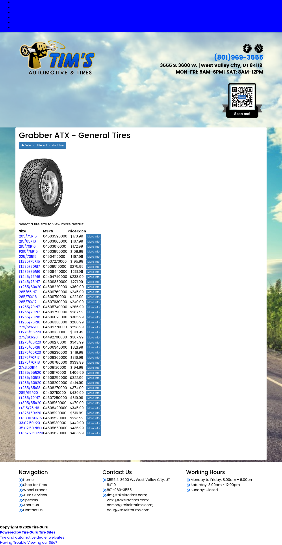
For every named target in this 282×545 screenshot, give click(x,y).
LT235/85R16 (29, 271)
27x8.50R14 (28, 367)
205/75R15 (28, 236)
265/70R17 (27, 301)
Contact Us (145, 27)
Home (28, 479)
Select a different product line (42, 145)
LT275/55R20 (30, 332)
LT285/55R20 (30, 372)
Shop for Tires (145, 7)
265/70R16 (28, 296)
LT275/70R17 (29, 357)
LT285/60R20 (30, 382)
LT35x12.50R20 (31, 433)
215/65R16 (27, 241)
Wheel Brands (145, 12)
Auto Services (145, 17)
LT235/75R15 (29, 261)
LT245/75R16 (29, 276)
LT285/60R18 (30, 377)
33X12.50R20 (29, 422)
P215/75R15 (28, 251)
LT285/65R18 (30, 387)
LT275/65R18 (29, 347)
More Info (93, 236)
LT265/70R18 (29, 317)
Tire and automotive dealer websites (32, 535)
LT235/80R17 (29, 266)
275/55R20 (28, 327)
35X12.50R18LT (31, 428)
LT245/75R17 (29, 281)
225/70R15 (28, 256)
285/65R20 (28, 392)
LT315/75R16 (29, 407)
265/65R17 (28, 291)
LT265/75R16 (29, 322)
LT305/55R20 (30, 402)
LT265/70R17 (29, 307)
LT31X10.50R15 (30, 418)
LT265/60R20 (30, 286)
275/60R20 (28, 337)
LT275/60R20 (30, 342)
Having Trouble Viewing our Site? (28, 542)
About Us (31, 505)
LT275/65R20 (30, 352)
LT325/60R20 (30, 413)
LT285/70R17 (29, 397)
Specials (145, 22)
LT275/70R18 (29, 362)
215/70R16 (27, 246)
